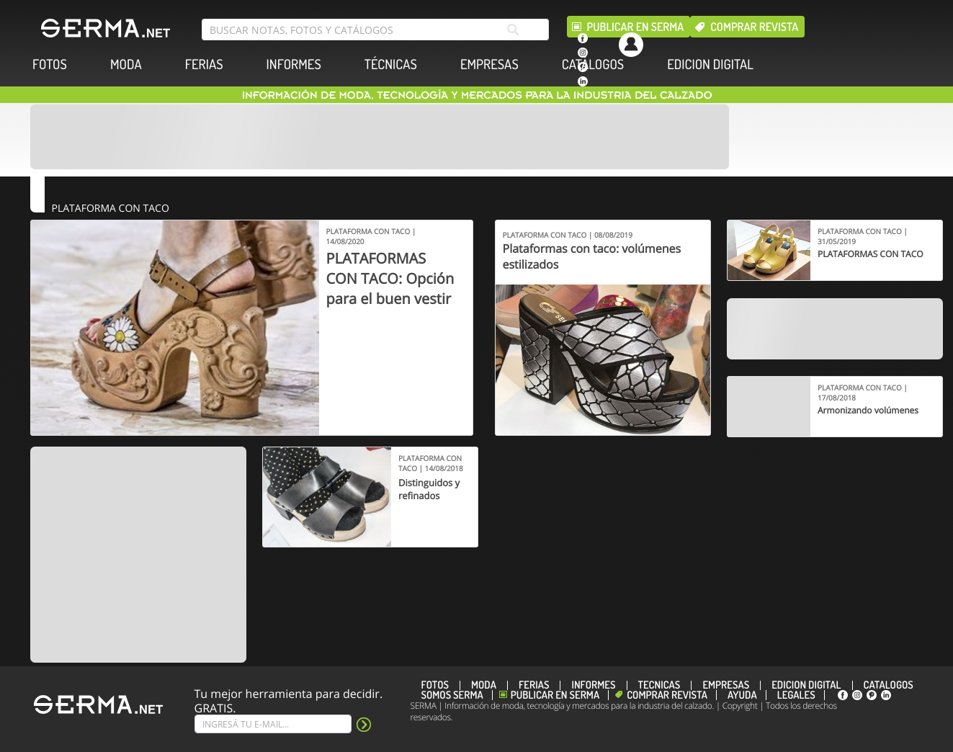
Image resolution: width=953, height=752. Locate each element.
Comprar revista (754, 26)
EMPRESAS (489, 64)
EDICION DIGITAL (710, 64)
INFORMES (294, 64)
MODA (126, 64)
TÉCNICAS (390, 64)
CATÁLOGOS (593, 64)
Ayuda (742, 695)
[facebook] (583, 38)
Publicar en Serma (635, 26)
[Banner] (379, 136)
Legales (796, 695)
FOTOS (49, 64)
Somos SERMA (452, 695)
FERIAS (204, 64)
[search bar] (375, 29)
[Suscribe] (273, 724)
